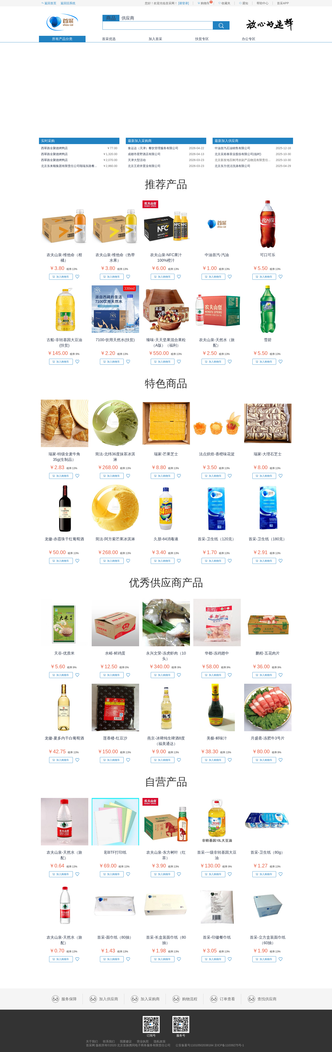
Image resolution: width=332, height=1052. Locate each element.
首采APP (283, 3)
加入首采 (155, 39)
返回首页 (50, 3)
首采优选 (109, 39)
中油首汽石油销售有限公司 (232, 148)
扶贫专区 (202, 39)
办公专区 (248, 39)
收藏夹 (225, 3)
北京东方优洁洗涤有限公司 (232, 166)
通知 (245, 3)
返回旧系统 (68, 3)
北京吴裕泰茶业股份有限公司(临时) (238, 154)
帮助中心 (262, 3)
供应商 (128, 18)
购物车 (205, 3)
